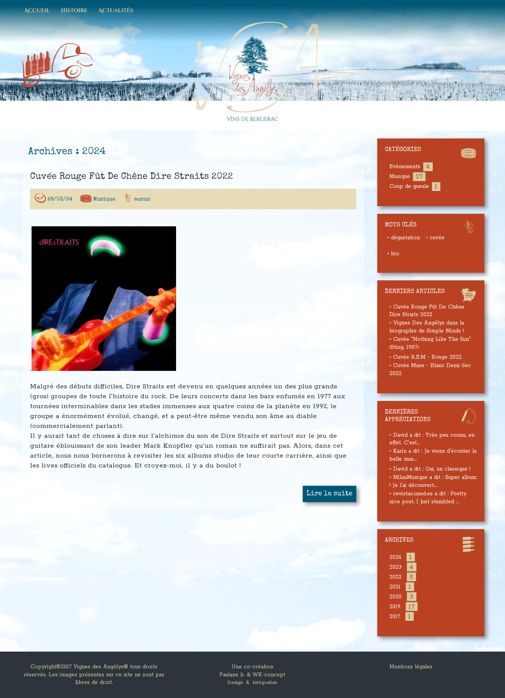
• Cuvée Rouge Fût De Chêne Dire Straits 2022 (426, 311)
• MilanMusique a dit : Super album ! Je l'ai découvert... (432, 481)
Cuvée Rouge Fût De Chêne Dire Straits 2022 (131, 178)
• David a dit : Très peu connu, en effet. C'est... (432, 439)
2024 (395, 557)
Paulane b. (232, 674)
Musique (104, 201)
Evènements (404, 166)
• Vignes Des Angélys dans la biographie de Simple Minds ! (426, 327)
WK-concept (268, 674)
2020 (395, 596)
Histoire (74, 10)
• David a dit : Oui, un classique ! (429, 469)
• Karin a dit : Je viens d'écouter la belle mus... (432, 455)
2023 (395, 567)
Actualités (115, 10)
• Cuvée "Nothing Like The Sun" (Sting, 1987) (430, 343)
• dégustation (403, 237)
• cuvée (435, 237)
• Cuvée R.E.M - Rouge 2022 (425, 357)
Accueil (37, 10)
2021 (394, 587)
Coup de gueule (409, 186)
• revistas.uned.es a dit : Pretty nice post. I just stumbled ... (427, 497)
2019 (394, 606)
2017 (394, 616)
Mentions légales (410, 666)
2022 (395, 577)
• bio (393, 253)
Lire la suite (329, 495)
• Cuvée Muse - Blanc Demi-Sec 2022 (430, 369)
